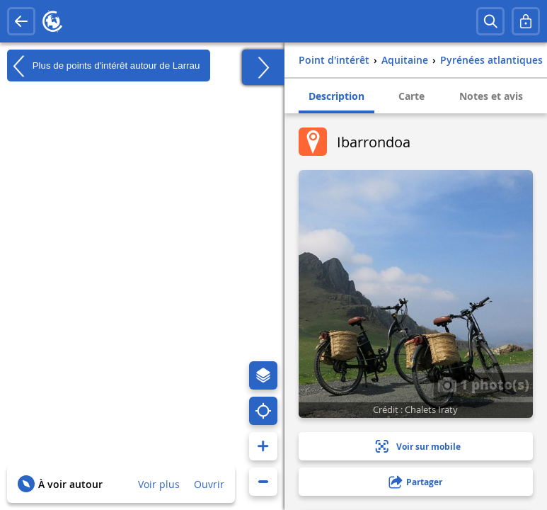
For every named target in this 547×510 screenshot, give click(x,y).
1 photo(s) (483, 384)
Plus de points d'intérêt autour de (103, 66)
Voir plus (159, 484)
